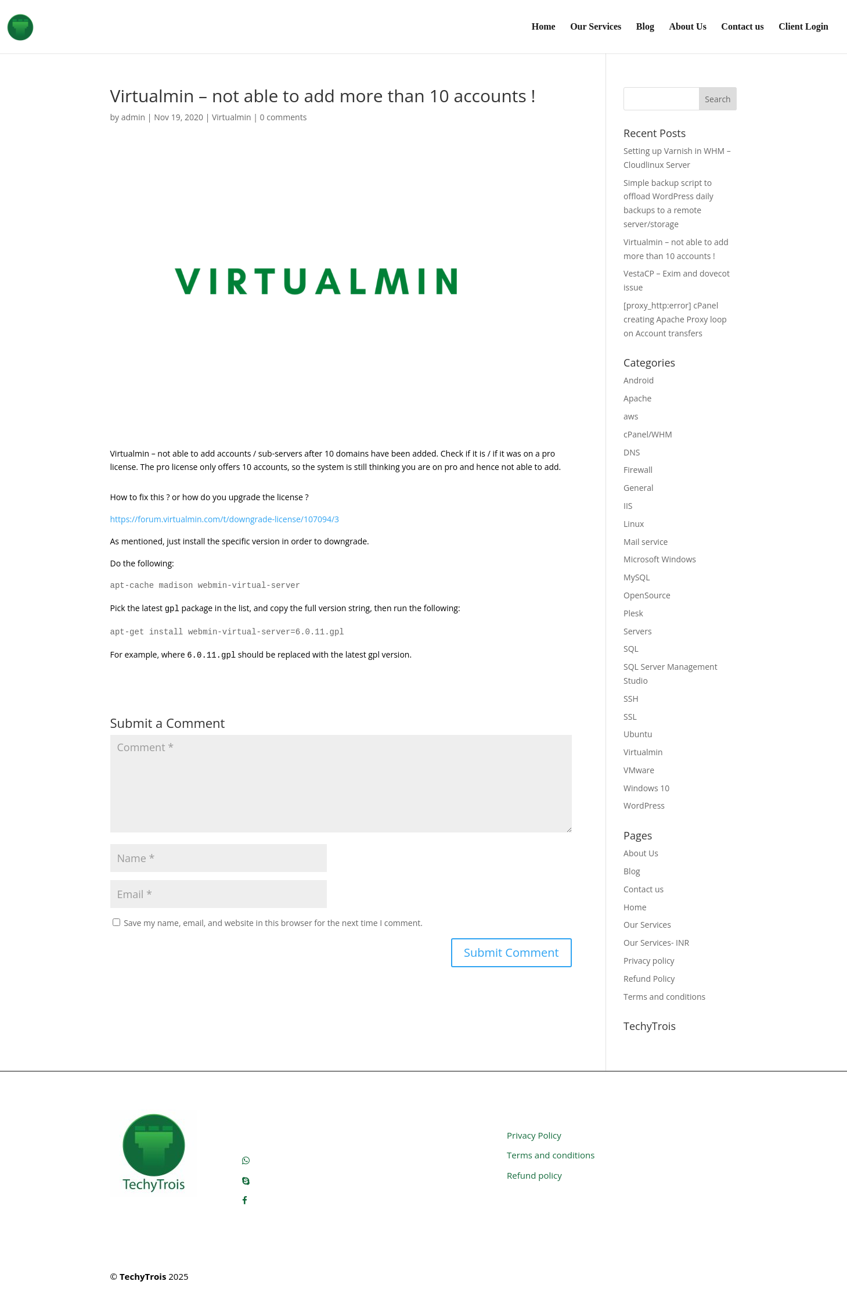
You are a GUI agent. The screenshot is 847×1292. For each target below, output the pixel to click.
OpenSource (647, 595)
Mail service (645, 541)
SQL (631, 648)
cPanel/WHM (647, 434)
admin (133, 117)
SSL (630, 716)
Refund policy (534, 1175)
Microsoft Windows (659, 559)
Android (638, 380)
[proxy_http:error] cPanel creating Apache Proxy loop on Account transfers (675, 319)
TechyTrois (143, 1276)
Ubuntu (638, 734)
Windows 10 (646, 788)
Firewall (638, 469)
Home (544, 27)
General (638, 487)
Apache (637, 398)
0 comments (283, 117)
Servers (637, 631)
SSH (631, 698)
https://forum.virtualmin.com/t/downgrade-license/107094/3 (225, 519)
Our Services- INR (656, 942)
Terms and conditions (664, 996)
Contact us (742, 27)
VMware (638, 770)
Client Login (803, 27)
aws (630, 416)
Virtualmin (231, 117)
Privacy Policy (534, 1135)
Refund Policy (649, 978)
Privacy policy (649, 960)
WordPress (644, 805)
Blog (645, 27)
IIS (628, 505)
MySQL (636, 577)
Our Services (595, 27)
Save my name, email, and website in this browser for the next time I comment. (273, 922)
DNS (631, 452)
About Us (687, 27)
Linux (633, 523)
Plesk (633, 613)
